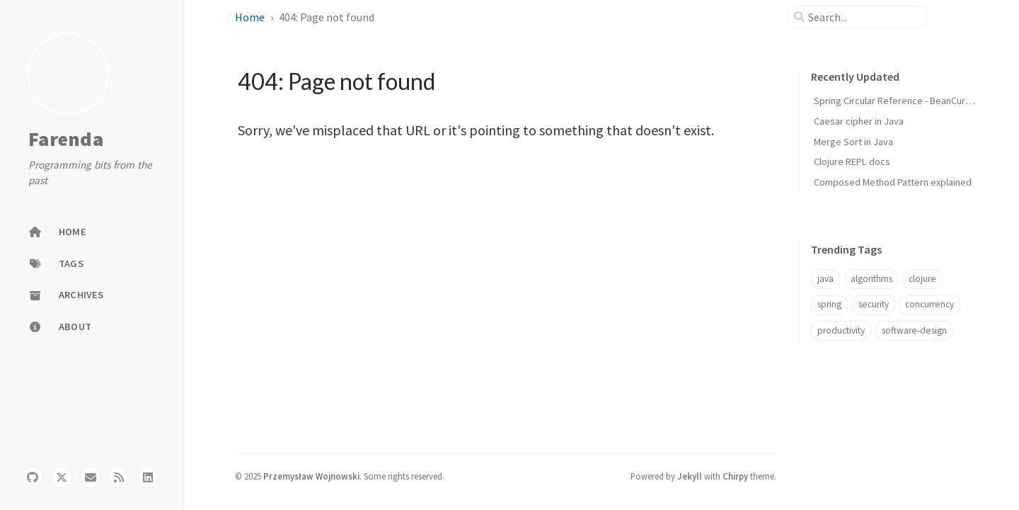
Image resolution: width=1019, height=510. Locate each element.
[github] (32, 477)
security (873, 304)
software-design (914, 330)
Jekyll (689, 476)
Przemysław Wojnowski (311, 476)
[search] (863, 17)
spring (829, 304)
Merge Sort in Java (853, 141)
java (825, 279)
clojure (922, 279)
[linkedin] (148, 477)
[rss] (119, 477)
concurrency (929, 304)
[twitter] (61, 477)
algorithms (871, 279)
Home (250, 17)
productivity (841, 330)
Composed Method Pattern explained (893, 182)
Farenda (65, 140)
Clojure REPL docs (852, 161)
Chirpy (735, 476)
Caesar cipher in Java (859, 121)
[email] (90, 477)
